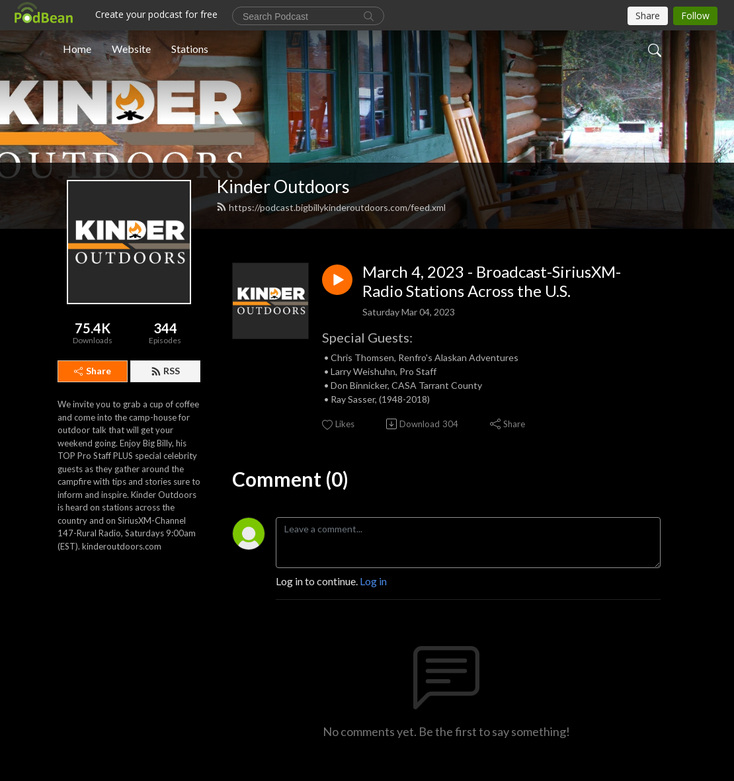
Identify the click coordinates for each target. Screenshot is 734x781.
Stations (189, 48)
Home (77, 48)
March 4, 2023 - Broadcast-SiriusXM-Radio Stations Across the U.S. (491, 281)
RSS (165, 370)
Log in (373, 581)
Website (131, 48)
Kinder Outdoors (283, 186)
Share (92, 370)
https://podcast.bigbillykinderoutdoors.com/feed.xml (331, 207)
